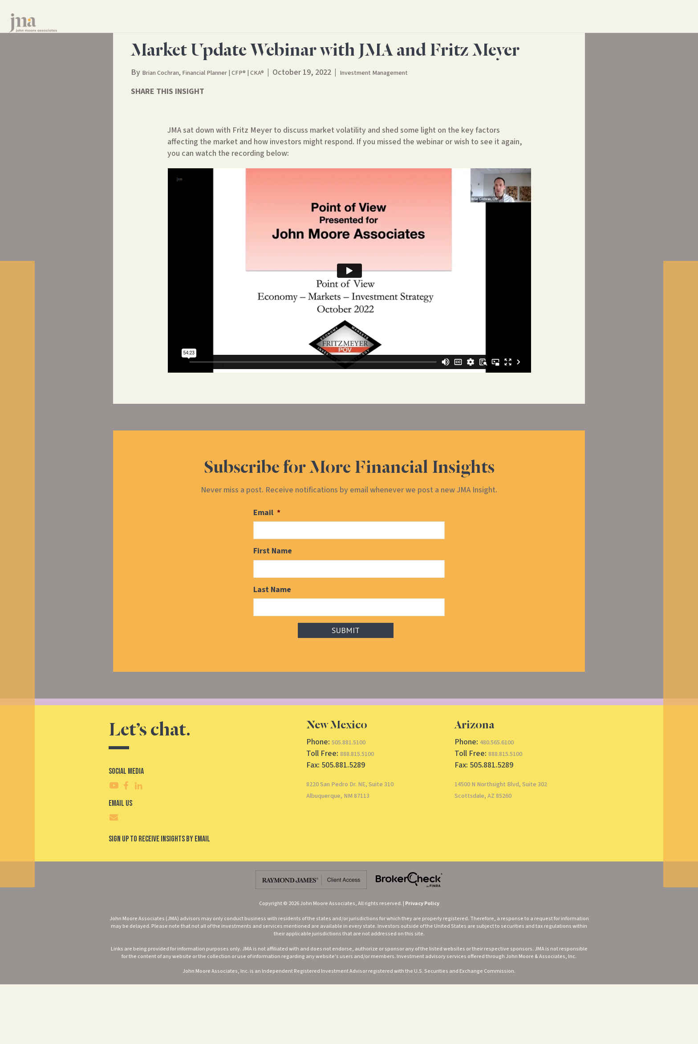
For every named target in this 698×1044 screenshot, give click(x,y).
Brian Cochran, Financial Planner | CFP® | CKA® (219, 135)
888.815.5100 (362, 813)
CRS (522, 30)
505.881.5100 (353, 801)
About (393, 30)
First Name (272, 613)
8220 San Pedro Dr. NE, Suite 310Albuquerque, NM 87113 (362, 849)
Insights (436, 30)
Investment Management (416, 135)
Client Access (562, 30)
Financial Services (336, 30)
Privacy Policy (422, 963)
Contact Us (480, 30)
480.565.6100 (502, 801)
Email (266, 575)
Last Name (272, 650)
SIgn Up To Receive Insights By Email (159, 898)
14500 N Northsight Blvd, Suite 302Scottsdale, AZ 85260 (514, 849)
